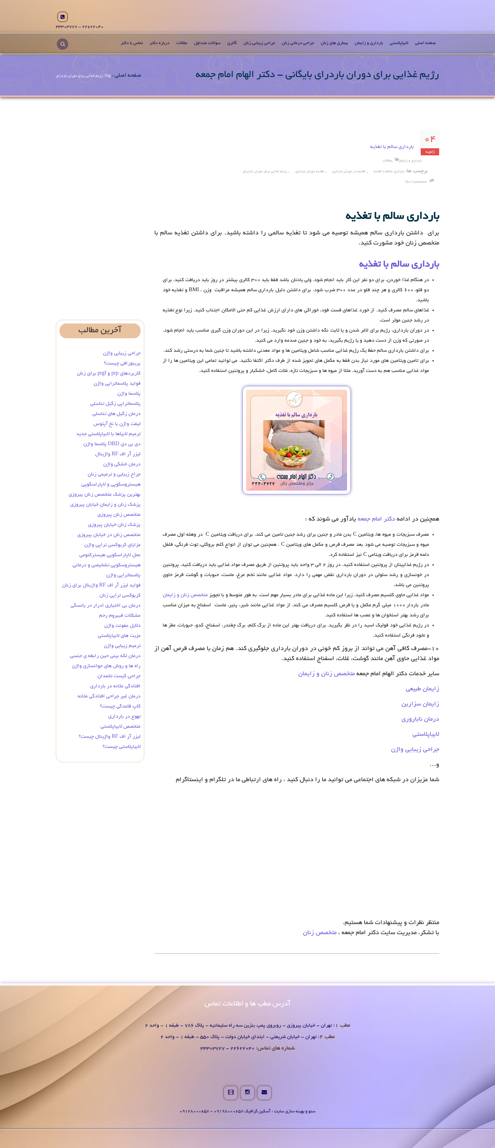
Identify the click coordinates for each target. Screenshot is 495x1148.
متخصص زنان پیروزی (119, 515)
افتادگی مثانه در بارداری (115, 686)
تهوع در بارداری (124, 716)
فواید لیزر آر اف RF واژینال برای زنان (101, 585)
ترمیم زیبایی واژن (122, 646)
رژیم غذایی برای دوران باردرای (265, 172)
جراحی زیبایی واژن (415, 750)
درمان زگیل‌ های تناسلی (116, 414)
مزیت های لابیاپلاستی (119, 636)
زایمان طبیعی (422, 689)
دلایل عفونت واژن (122, 625)
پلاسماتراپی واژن (123, 575)
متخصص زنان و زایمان (185, 595)
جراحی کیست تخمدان (118, 676)
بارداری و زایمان (369, 43)
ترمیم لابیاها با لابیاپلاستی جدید (108, 434)
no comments (416, 182)
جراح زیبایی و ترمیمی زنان (114, 474)
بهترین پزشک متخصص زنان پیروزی (105, 494)
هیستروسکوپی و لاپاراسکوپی (111, 484)
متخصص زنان (320, 933)
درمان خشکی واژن (122, 464)
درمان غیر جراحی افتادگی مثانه (109, 696)
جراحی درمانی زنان (298, 43)
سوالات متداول (207, 43)
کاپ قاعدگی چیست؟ (120, 706)
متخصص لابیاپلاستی (121, 726)
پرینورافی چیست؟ (122, 363)
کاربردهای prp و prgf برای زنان (109, 373)
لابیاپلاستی (399, 43)
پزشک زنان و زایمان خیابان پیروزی (105, 504)
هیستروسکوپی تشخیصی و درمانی (107, 565)
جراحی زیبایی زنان (259, 43)
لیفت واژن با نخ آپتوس (117, 424)
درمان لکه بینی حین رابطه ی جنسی (105, 656)
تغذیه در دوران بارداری (349, 172)
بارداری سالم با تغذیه (392, 147)
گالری (232, 43)
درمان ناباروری (420, 719)
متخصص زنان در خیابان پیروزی (109, 535)
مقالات (181, 43)
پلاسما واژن (129, 393)
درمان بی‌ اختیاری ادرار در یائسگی (106, 605)
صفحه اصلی (425, 43)
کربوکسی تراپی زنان (120, 595)
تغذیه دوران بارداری (309, 172)
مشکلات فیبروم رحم (120, 615)
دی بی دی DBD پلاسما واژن (112, 444)
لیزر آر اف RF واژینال (118, 454)
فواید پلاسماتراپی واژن (117, 383)
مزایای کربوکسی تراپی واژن (112, 545)
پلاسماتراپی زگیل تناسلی (115, 404)
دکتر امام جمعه (376, 519)
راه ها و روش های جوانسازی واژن (106, 666)
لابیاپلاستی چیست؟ (122, 747)
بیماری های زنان (334, 43)
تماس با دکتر (132, 43)
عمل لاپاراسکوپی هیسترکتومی (110, 555)
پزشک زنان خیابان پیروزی (114, 525)
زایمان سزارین (420, 704)
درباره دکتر (159, 43)
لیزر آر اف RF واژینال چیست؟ (110, 736)
